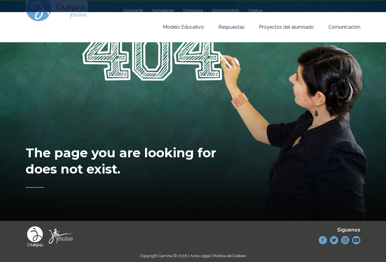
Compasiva (193, 10)
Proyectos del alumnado (286, 27)
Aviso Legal (200, 256)
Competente (163, 10)
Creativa (255, 10)
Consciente (133, 10)
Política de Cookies (229, 256)
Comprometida (225, 10)
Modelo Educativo (183, 27)
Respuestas (231, 27)
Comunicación (344, 27)
